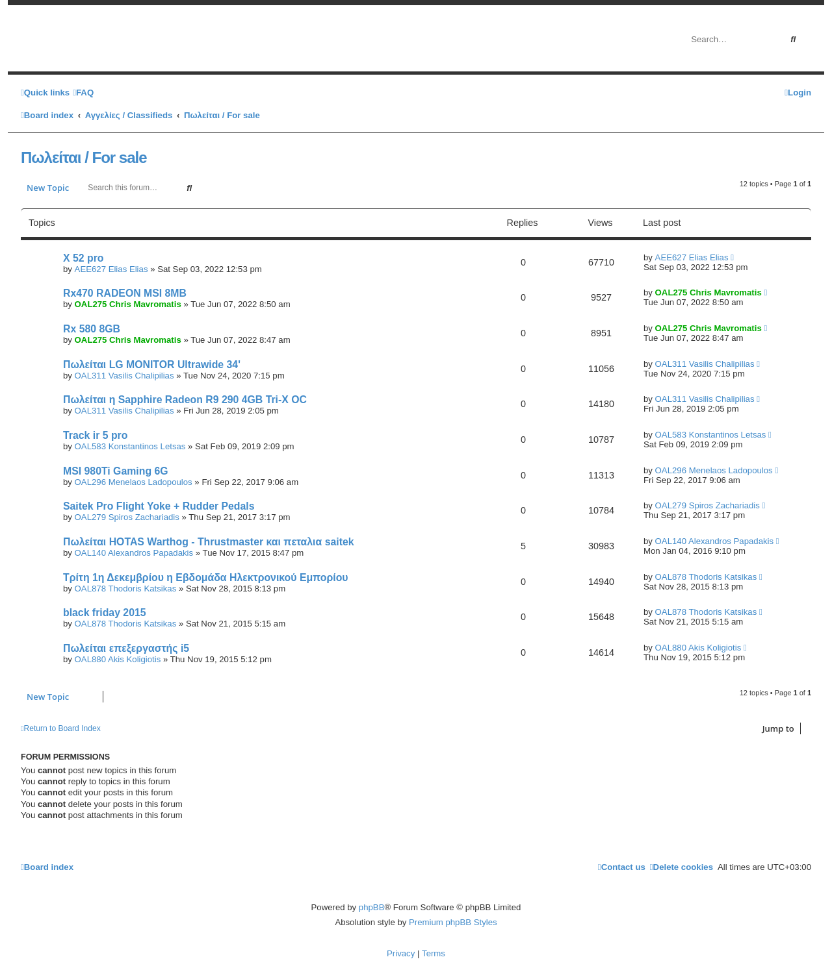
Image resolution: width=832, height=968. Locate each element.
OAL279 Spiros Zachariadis (127, 517)
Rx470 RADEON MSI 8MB (125, 293)
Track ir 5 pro (95, 435)
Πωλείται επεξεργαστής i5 (126, 648)
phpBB (372, 907)
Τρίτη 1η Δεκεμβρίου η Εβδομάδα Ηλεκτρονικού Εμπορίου (205, 577)
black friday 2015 (104, 612)
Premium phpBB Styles (453, 922)
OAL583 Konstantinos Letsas (130, 446)
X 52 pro (83, 258)
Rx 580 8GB (91, 328)
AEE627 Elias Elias (111, 269)
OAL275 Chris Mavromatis (128, 304)
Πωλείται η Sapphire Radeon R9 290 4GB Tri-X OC (185, 399)
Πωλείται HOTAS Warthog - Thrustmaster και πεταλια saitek (208, 541)
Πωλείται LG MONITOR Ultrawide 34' (151, 364)
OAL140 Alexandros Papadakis (134, 553)
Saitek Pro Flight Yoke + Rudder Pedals (159, 506)
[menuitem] (83, 92)
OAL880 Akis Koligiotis (118, 659)
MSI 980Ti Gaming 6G (115, 471)
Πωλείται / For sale (84, 157)
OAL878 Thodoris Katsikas (126, 588)
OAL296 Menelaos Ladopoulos (133, 482)
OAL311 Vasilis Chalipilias (124, 375)
